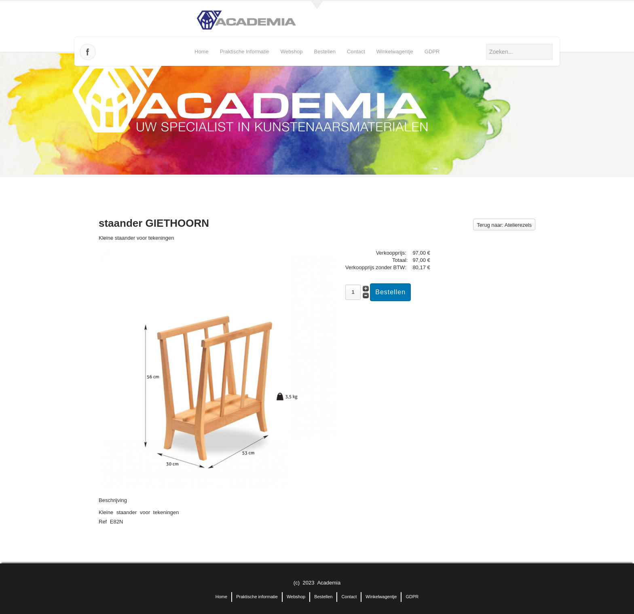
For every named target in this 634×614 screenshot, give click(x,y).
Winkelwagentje (394, 52)
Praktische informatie (244, 52)
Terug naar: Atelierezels (504, 225)
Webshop (292, 52)
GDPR (432, 52)
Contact (356, 52)
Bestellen (324, 52)
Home (201, 52)
